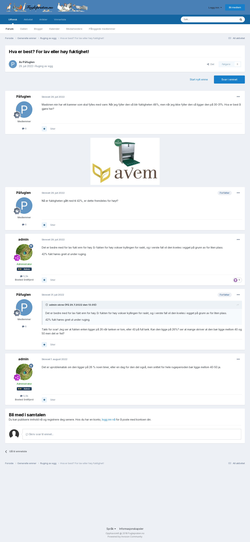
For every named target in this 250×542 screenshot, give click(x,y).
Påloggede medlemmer (102, 28)
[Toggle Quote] (47, 304)
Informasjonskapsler (131, 528)
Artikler (43, 19)
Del (210, 64)
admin (23, 239)
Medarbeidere (74, 28)
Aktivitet (28, 19)
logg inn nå (108, 419)
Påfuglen (29, 62)
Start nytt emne (199, 79)
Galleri (23, 28)
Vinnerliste (60, 19)
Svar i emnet (229, 79)
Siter (52, 128)
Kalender (54, 28)
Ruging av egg (44, 66)
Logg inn (215, 7)
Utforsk (12, 21)
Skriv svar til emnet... (39, 434)
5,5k (24, 276)
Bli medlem (235, 7)
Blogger (38, 28)
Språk (111, 528)
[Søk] (198, 19)
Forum (10, 28)
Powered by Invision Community (125, 536)
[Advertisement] (115, 497)
